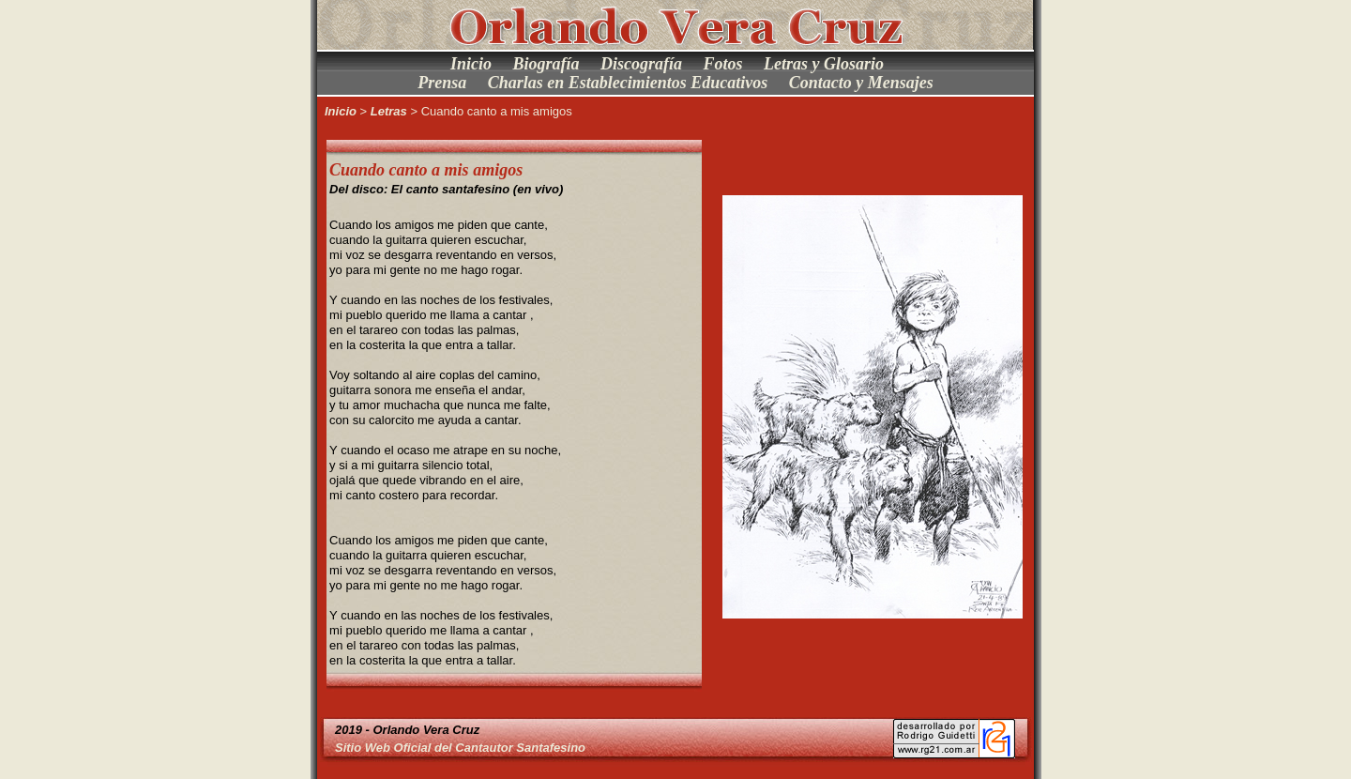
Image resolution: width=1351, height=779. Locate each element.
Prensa (441, 82)
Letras (389, 111)
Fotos (723, 63)
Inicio (471, 63)
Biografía (545, 63)
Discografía (641, 63)
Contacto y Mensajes (861, 82)
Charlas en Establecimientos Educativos (628, 82)
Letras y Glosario (824, 63)
